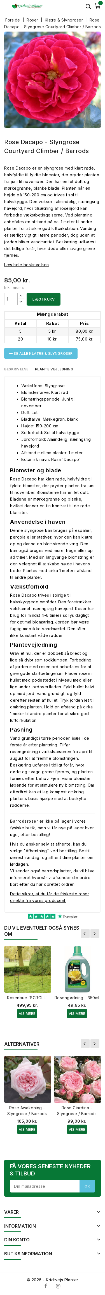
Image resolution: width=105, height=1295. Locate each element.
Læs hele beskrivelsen (26, 264)
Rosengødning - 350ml (77, 997)
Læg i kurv (43, 299)
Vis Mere (27, 1013)
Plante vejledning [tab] (54, 369)
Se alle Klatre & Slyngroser (41, 353)
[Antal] (11, 299)
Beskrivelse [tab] (16, 369)
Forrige (85, 933)
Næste (94, 933)
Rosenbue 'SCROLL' (27, 997)
